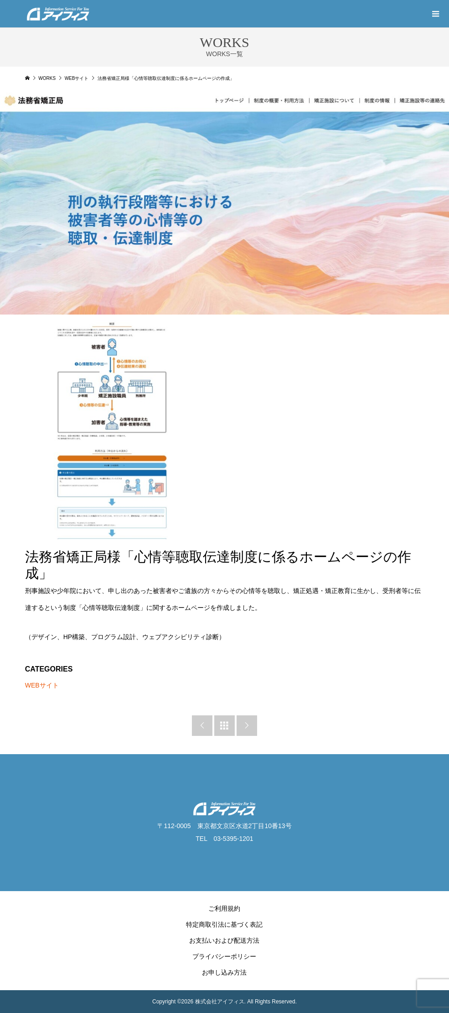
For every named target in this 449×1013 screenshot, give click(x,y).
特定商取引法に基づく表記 (224, 924)
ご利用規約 (224, 908)
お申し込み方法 (224, 972)
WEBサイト (42, 685)
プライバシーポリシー (224, 956)
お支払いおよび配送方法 (224, 940)
